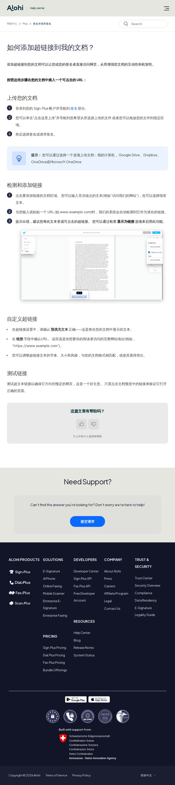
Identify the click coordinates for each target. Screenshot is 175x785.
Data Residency (146, 600)
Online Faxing (52, 586)
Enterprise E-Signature (52, 604)
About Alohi (112, 571)
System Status (84, 655)
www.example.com (75, 212)
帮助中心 (12, 23)
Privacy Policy (81, 775)
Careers (109, 586)
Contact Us (112, 608)
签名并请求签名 (42, 23)
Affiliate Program (116, 593)
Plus (25, 23)
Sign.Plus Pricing (54, 647)
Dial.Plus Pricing (54, 655)
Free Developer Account (84, 596)
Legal (108, 601)
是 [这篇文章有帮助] (81, 424)
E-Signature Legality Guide (145, 611)
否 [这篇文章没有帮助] (93, 424)
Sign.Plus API (83, 578)
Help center (37, 8)
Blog (77, 640)
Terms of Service (56, 775)
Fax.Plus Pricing (54, 662)
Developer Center (86, 571)
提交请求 (87, 531)
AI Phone (49, 578)
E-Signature (51, 571)
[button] (148, 775)
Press (108, 578)
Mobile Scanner (54, 593)
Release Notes (84, 647)
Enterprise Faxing (55, 615)
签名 (73, 108)
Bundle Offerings (55, 670)
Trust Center (144, 578)
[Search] (143, 24)
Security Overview (147, 585)
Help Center (82, 633)
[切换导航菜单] (166, 8)
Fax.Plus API (82, 586)
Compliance (143, 593)
